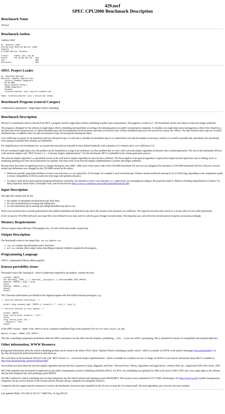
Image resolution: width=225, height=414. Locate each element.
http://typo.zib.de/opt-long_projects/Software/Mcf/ (24, 377)
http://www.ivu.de (188, 395)
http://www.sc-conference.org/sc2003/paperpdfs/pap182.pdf (100, 191)
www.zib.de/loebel (202, 367)
